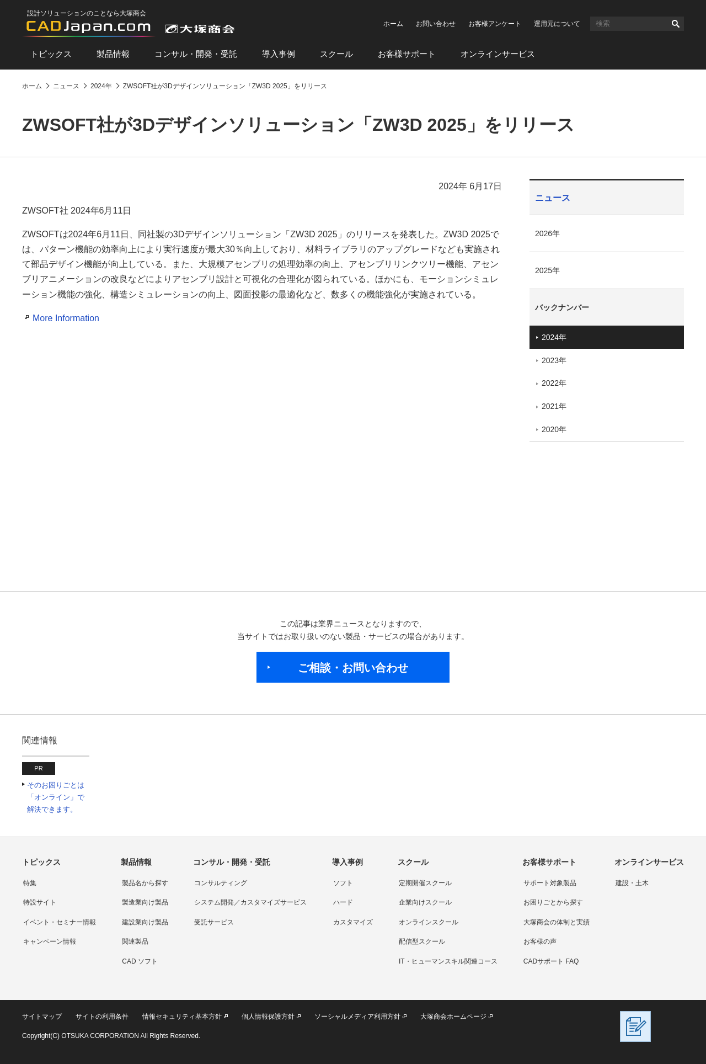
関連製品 (135, 941)
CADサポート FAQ (551, 961)
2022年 (554, 383)
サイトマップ (42, 1016)
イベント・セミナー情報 (59, 922)
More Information (66, 318)
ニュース (552, 198)
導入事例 (278, 53)
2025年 (547, 270)
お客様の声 (540, 941)
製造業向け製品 (145, 902)
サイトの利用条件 (102, 1016)
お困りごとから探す (553, 902)
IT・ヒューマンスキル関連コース (448, 961)
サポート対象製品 (549, 883)
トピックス (51, 53)
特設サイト (39, 902)
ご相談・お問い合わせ (353, 668)
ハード (343, 902)
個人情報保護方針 (268, 1016)
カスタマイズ (353, 922)
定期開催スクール (425, 883)
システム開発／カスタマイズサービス (250, 902)
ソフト (343, 883)
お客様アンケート (494, 24)
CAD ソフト (140, 961)
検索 (675, 24)
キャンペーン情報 (49, 941)
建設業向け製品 (145, 922)
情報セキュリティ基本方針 (182, 1016)
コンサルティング (220, 883)
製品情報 (113, 53)
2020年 (554, 429)
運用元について (557, 24)
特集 (29, 883)
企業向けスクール (425, 902)
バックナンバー (562, 307)
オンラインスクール (428, 922)
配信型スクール (422, 941)
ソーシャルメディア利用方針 (357, 1016)
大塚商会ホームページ (453, 1016)
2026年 (547, 233)
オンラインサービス (498, 53)
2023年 (554, 360)
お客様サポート (407, 53)
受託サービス (214, 922)
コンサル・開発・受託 (195, 53)
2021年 (554, 406)
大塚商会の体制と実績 (556, 922)
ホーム (393, 24)
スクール (336, 53)
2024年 (554, 337)
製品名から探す (145, 883)
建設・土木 (632, 883)
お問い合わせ (436, 24)
